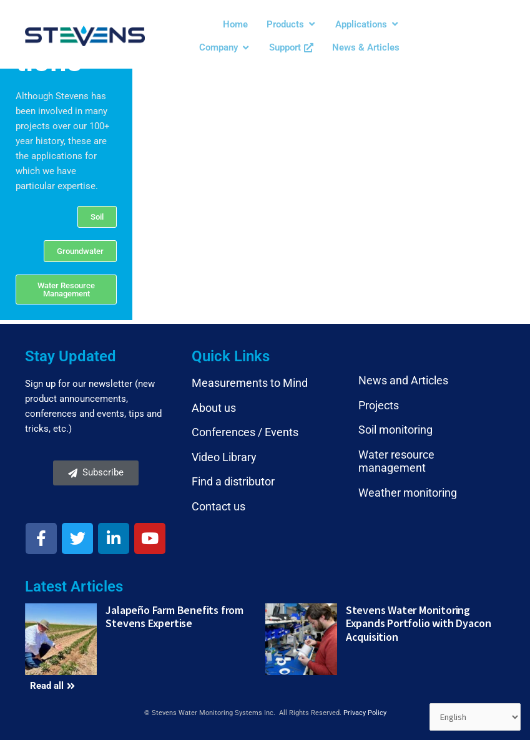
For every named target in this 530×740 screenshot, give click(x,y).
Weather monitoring (407, 492)
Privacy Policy (364, 713)
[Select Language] (474, 717)
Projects (378, 405)
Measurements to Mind (250, 382)
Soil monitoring (395, 429)
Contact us (218, 506)
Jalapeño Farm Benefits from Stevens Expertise (174, 617)
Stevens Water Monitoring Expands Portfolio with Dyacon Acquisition (418, 623)
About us (214, 407)
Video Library (224, 457)
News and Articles (403, 380)
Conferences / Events (245, 432)
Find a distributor (233, 481)
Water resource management (396, 461)
